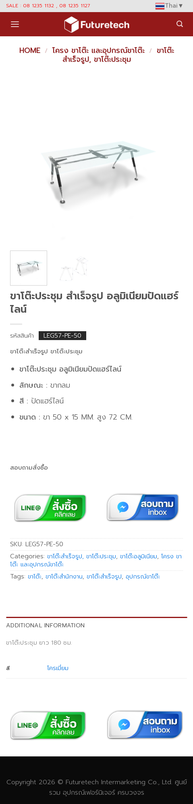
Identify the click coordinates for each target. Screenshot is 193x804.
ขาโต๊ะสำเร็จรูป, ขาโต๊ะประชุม (118, 55)
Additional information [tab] (45, 625)
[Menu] (15, 24)
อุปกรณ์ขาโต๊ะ (143, 576)
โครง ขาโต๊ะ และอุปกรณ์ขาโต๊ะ (98, 50)
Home (29, 50)
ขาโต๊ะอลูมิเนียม (138, 556)
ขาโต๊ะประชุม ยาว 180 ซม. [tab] (39, 642)
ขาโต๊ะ (35, 576)
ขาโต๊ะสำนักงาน (64, 576)
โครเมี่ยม (57, 668)
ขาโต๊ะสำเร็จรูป (104, 576)
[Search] (179, 24)
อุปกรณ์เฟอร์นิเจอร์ (89, 792)
